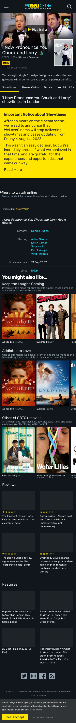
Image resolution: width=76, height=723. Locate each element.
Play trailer (36, 29)
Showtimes (9, 87)
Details (48, 87)
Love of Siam (9, 475)
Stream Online (30, 87)
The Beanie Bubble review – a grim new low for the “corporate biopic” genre (18, 561)
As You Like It (9, 341)
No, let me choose (42, 717)
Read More (37, 710)
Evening (41, 408)
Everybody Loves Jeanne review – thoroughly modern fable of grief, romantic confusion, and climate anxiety (56, 564)
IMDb (34, 270)
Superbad (41, 341)
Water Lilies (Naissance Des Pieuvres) (50, 476)
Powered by (16, 209)
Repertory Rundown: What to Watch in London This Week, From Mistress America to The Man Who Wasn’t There (55, 655)
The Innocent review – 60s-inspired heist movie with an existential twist (18, 519)
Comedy (23, 57)
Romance (34, 57)
